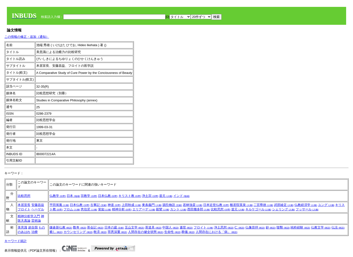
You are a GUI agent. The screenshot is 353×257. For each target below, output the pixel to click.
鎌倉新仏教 (61, 227)
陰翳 (283, 227)
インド (181, 196)
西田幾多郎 (198, 209)
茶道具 (153, 227)
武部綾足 (284, 205)
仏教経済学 (305, 205)
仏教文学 (321, 227)
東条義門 (152, 205)
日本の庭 (114, 227)
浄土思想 (224, 227)
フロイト (24, 209)
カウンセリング (78, 232)
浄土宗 (150, 196)
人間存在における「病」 (217, 232)
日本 (73, 196)
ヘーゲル (37, 209)
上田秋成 (131, 205)
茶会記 (95, 227)
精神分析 (122, 209)
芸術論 (36, 220)
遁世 (186, 227)
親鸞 (162, 209)
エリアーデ (143, 209)
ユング (326, 205)
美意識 (22, 227)
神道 (114, 205)
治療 (34, 232)
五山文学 (134, 227)
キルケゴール (258, 209)
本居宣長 (24, 205)
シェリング (283, 209)
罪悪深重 (117, 232)
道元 (165, 196)
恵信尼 (89, 209)
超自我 (33, 227)
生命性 (172, 232)
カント (178, 209)
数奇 (79, 227)
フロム (71, 209)
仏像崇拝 (255, 227)
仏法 (338, 227)
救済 (100, 232)
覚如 (104, 209)
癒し (56, 232)
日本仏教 (108, 196)
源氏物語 (172, 205)
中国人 (170, 227)
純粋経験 (300, 227)
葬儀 (188, 232)
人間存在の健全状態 (146, 232)
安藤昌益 (37, 205)
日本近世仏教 (216, 205)
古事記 (98, 205)
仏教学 (58, 196)
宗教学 (89, 196)
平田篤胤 (59, 205)
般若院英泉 (241, 205)
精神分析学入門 (29, 216)
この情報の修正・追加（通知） (26, 37)
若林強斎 (192, 205)
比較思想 (24, 196)
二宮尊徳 (263, 205)
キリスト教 (129, 196)
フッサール (307, 209)
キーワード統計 (15, 241)
